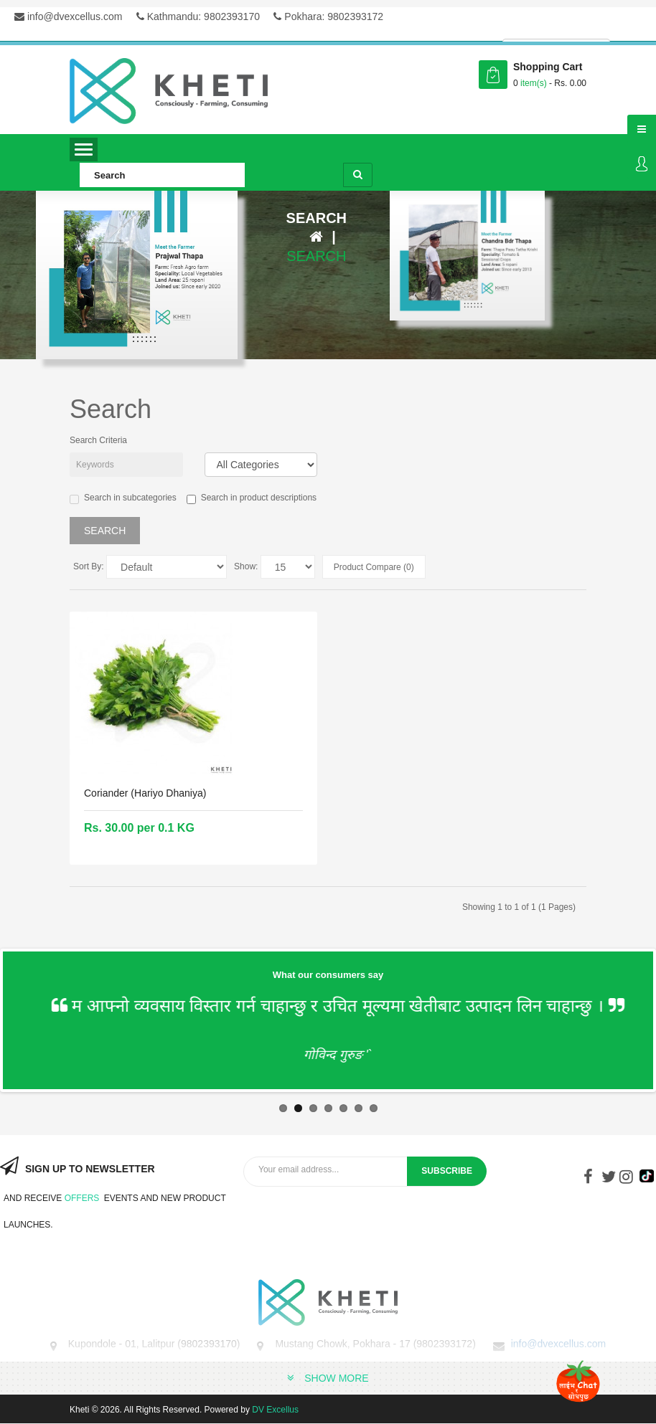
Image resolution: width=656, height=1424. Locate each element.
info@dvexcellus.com (68, 16)
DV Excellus (275, 1410)
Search (316, 256)
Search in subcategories (123, 498)
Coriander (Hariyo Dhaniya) (145, 793)
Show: (246, 566)
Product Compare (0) (374, 567)
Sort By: (88, 566)
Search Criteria (98, 440)
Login (641, 165)
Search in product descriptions (252, 498)
